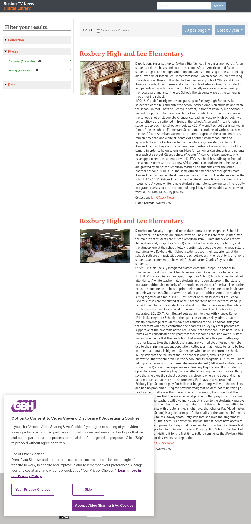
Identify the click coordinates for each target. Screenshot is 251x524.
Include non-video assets (115, 30)
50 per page (195, 30)
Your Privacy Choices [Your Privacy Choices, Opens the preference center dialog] (32, 489)
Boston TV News (19, 5)
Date (11, 85)
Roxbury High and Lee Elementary (132, 53)
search (218, 6)
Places (13, 51)
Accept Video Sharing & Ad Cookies (104, 505)
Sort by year (228, 30)
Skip (88, 489)
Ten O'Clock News (163, 197)
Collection (16, 40)
